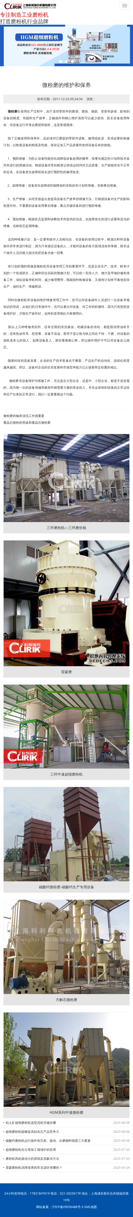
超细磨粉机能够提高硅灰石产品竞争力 (32, 1131)
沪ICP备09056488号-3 (68, 1207)
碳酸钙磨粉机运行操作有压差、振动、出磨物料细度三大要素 (48, 1140)
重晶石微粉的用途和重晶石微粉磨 (27, 422)
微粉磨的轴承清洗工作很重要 (23, 416)
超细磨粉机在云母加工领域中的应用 (31, 1149)
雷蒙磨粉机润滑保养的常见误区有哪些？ (34, 1167)
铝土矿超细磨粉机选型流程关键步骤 (31, 1122)
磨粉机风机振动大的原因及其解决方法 (32, 1158)
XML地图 (90, 1207)
